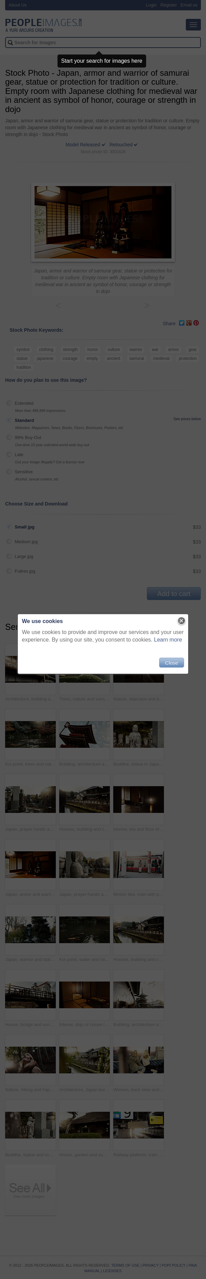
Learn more (168, 640)
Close (171, 663)
